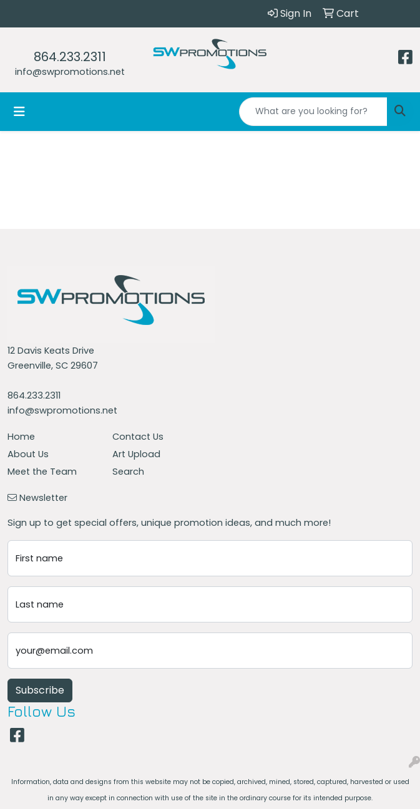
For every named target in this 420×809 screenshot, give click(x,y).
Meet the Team (42, 471)
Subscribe (40, 690)
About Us (28, 454)
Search (128, 471)
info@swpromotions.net (70, 71)
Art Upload (136, 454)
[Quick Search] (313, 111)
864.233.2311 (70, 56)
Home (21, 436)
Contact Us (138, 436)
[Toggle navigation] (19, 111)
